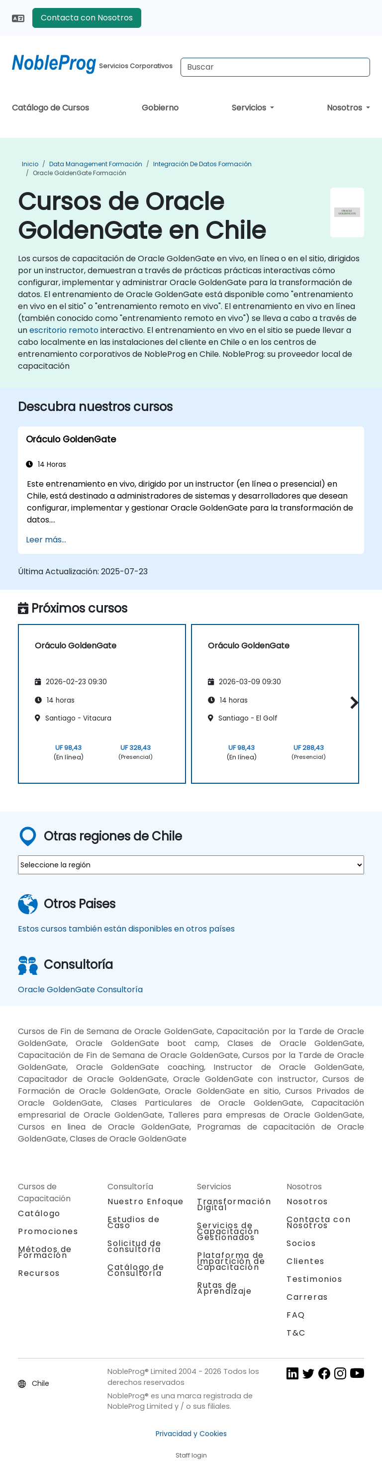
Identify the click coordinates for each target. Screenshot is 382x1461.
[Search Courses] (275, 67)
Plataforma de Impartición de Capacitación (231, 1261)
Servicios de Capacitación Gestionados (228, 1231)
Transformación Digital (234, 1204)
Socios (301, 1243)
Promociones (48, 1231)
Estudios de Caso (133, 1222)
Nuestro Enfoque (145, 1201)
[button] (352, 702)
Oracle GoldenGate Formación (79, 173)
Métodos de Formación (45, 1252)
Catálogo (39, 1213)
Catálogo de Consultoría (136, 1270)
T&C (296, 1333)
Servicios (250, 107)
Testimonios (314, 1279)
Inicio (30, 164)
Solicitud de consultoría (134, 1246)
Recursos (39, 1273)
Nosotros (345, 107)
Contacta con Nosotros (87, 17)
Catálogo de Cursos (50, 107)
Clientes (305, 1261)
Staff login (191, 1455)
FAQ (295, 1315)
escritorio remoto (63, 330)
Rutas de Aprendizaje (224, 1288)
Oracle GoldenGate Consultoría (80, 989)
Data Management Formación (95, 164)
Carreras (307, 1297)
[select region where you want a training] (191, 864)
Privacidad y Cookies (191, 1434)
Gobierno (160, 107)
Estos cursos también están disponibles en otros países (126, 929)
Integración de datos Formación (202, 164)
